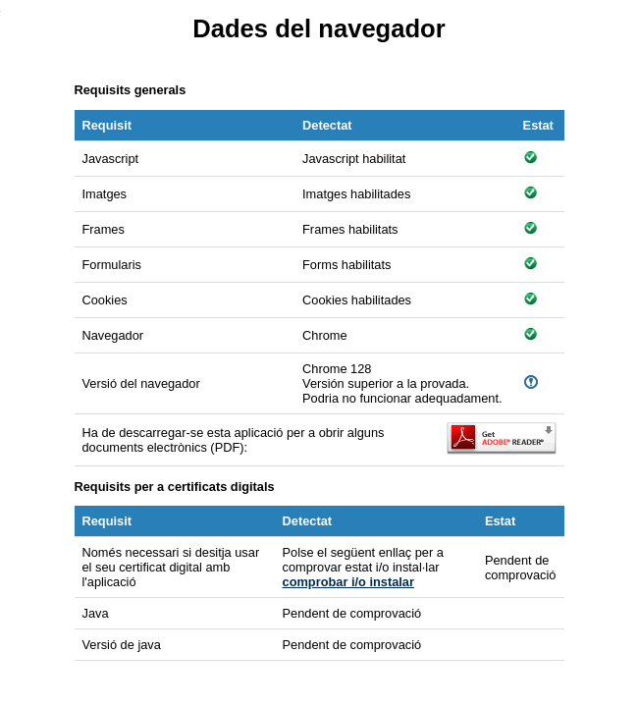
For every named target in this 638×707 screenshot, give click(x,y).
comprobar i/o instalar (348, 581)
